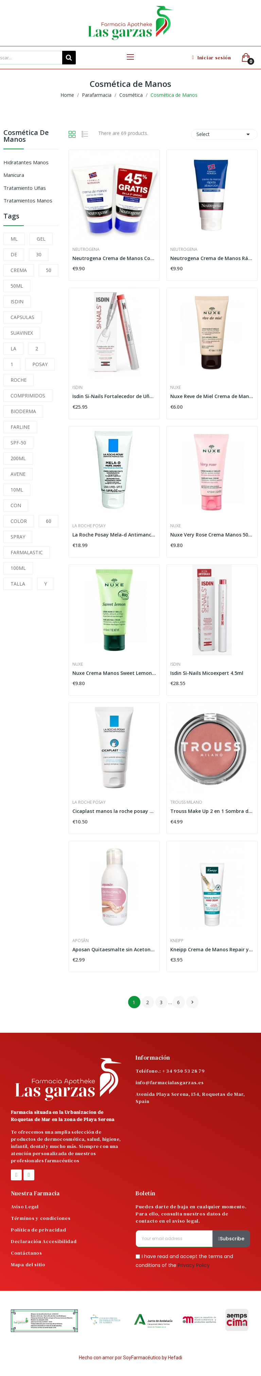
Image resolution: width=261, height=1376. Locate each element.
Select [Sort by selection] (224, 134)
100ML (18, 568)
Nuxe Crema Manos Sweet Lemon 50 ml (114, 673)
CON (16, 505)
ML (14, 239)
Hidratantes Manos (26, 162)
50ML (17, 286)
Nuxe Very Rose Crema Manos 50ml (212, 534)
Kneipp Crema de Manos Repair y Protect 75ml (212, 949)
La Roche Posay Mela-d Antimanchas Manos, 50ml (114, 534)
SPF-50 (18, 442)
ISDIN (17, 301)
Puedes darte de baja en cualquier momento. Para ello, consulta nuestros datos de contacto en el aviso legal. (191, 1213)
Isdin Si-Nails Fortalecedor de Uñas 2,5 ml (114, 396)
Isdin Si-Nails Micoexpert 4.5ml (206, 673)
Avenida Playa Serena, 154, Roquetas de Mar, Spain (190, 1098)
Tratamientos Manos (27, 200)
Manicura (13, 174)
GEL (41, 239)
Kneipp (177, 941)
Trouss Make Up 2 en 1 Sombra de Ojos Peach (212, 811)
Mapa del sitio (28, 1264)
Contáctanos (26, 1253)
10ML (17, 489)
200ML (18, 458)
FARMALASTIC (27, 552)
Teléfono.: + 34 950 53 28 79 (170, 1071)
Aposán (80, 941)
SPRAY (18, 536)
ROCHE (19, 380)
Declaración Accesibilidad (44, 1241)
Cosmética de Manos (26, 136)
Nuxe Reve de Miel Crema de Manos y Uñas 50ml (212, 396)
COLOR (19, 521)
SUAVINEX (22, 333)
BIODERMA (23, 411)
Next (192, 1002)
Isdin (77, 387)
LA (13, 348)
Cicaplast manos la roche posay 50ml (114, 811)
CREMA (19, 270)
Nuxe (175, 387)
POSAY (40, 364)
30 (38, 254)
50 (48, 270)
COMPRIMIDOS (28, 395)
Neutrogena (86, 249)
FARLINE (20, 427)
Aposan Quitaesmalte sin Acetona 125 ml (114, 949)
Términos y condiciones (40, 1218)
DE (14, 254)
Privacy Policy (194, 1264)
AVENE (18, 474)
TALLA (18, 583)
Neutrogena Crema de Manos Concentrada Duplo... (114, 258)
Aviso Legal (25, 1206)
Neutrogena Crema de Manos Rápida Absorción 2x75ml (212, 258)
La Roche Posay (89, 526)
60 (48, 521)
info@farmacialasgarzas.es (170, 1082)
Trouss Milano (186, 802)
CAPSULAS (22, 317)
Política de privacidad (38, 1229)
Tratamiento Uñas (24, 187)
